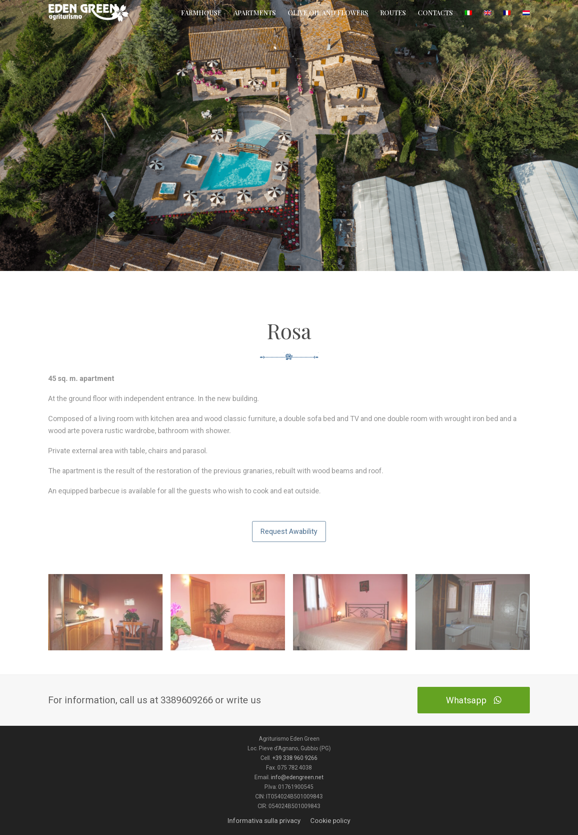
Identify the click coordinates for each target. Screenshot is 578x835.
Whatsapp (473, 700)
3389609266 (188, 700)
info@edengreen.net (297, 777)
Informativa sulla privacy (264, 821)
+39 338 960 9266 (294, 758)
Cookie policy (330, 821)
